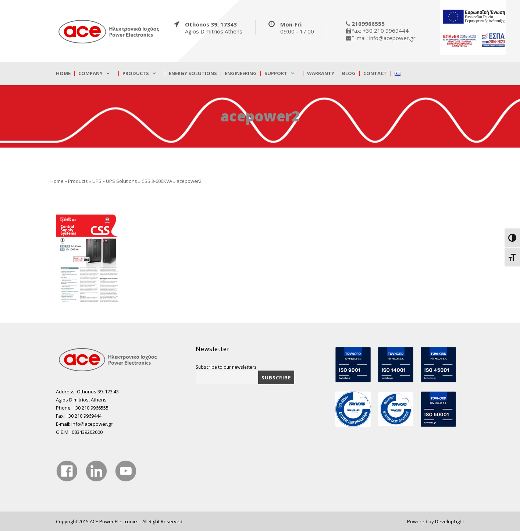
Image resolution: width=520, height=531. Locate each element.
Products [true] (135, 73)
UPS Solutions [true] (121, 181)
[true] (109, 31)
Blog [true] (349, 73)
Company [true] (90, 73)
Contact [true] (375, 73)
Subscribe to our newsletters (226, 367)
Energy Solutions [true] (193, 73)
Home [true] (63, 73)
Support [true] (275, 73)
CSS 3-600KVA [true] (157, 181)
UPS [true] (96, 181)
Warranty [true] (320, 73)
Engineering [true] (241, 73)
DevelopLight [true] (449, 521)
